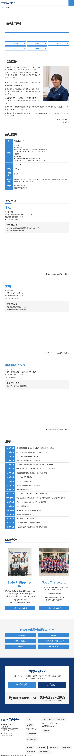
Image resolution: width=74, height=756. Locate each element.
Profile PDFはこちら (53, 609)
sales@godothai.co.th (55, 598)
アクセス (45, 150)
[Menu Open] (71, 3)
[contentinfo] (37, 736)
